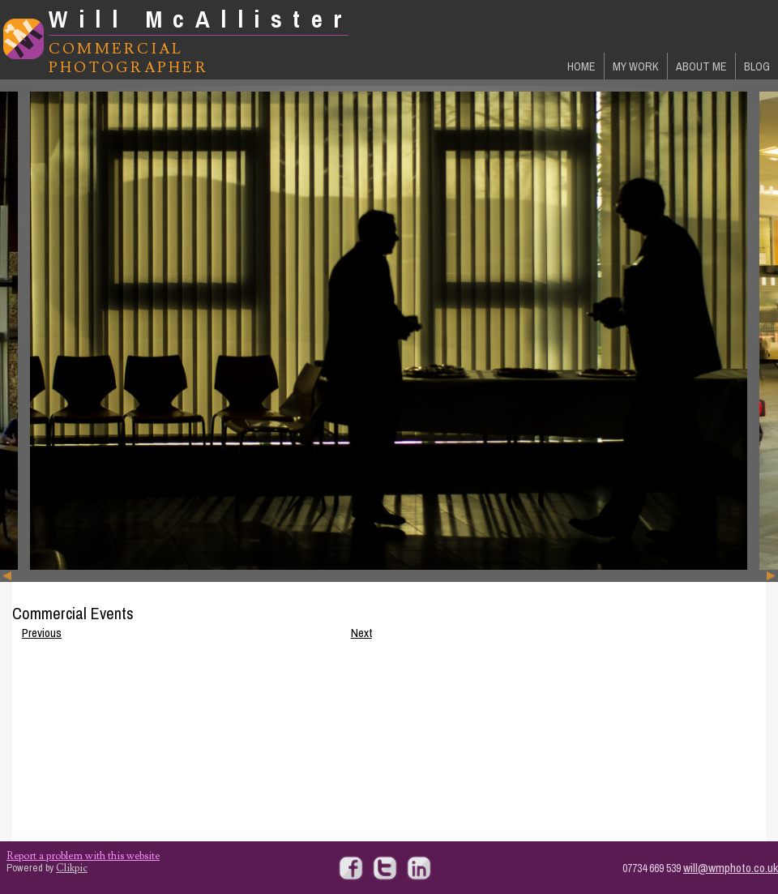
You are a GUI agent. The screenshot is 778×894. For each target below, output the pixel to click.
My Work (636, 66)
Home (581, 66)
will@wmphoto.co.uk (730, 867)
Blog (757, 66)
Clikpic (72, 868)
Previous (42, 632)
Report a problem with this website (83, 855)
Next (361, 632)
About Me (701, 66)
